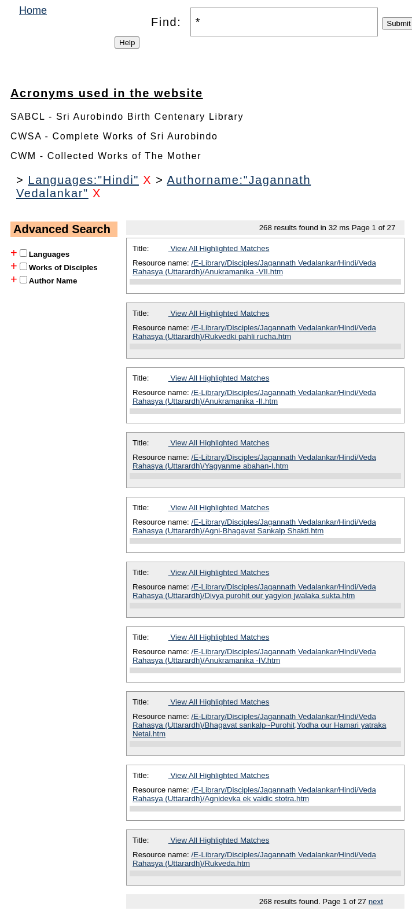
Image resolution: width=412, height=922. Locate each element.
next (376, 901)
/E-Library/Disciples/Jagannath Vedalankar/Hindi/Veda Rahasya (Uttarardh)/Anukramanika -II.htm (254, 396)
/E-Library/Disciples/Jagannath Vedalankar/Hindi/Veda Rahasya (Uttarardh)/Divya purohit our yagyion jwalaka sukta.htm (254, 591)
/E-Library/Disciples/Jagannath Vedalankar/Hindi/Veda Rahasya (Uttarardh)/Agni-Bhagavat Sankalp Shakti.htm (254, 526)
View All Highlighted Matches (219, 248)
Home (33, 10)
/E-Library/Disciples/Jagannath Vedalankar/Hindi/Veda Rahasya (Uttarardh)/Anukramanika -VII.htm (254, 267)
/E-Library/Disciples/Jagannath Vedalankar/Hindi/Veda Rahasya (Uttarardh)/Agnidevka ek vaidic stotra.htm (254, 794)
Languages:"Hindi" (83, 180)
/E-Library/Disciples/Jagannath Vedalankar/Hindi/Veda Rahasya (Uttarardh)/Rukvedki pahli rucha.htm (254, 332)
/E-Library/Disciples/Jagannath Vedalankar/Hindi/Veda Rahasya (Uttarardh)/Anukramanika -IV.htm (254, 656)
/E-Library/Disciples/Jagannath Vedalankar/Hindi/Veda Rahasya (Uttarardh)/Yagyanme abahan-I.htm (254, 461)
